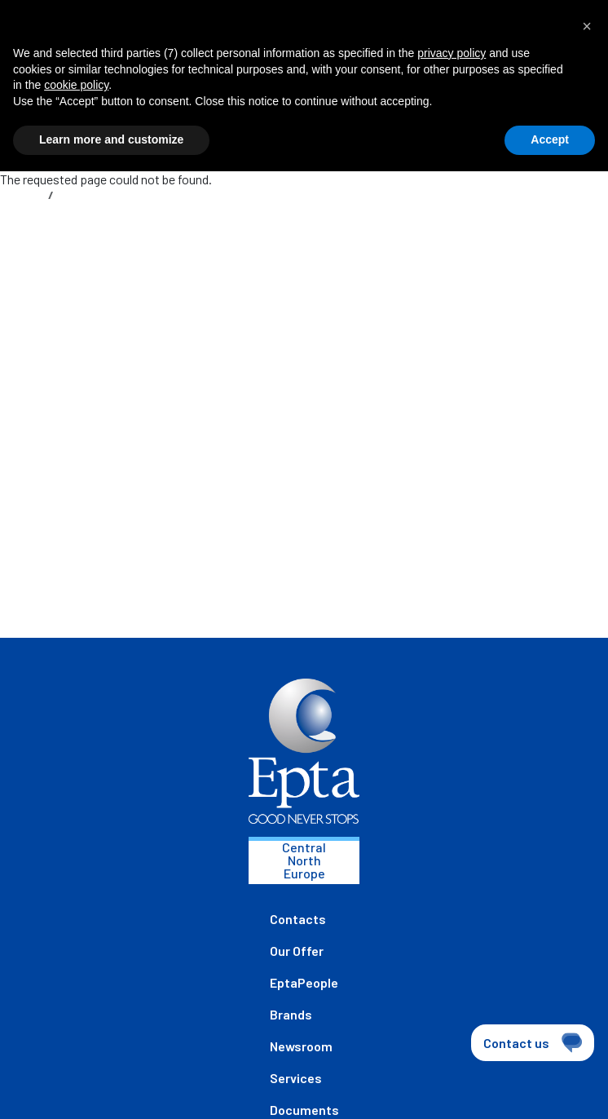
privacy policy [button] (451, 53)
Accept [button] (550, 139)
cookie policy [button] (76, 84)
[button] (587, 26)
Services (296, 1078)
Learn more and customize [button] (111, 139)
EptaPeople (304, 982)
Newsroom (301, 1046)
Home (27, 194)
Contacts (298, 919)
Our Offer (297, 950)
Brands (291, 1014)
